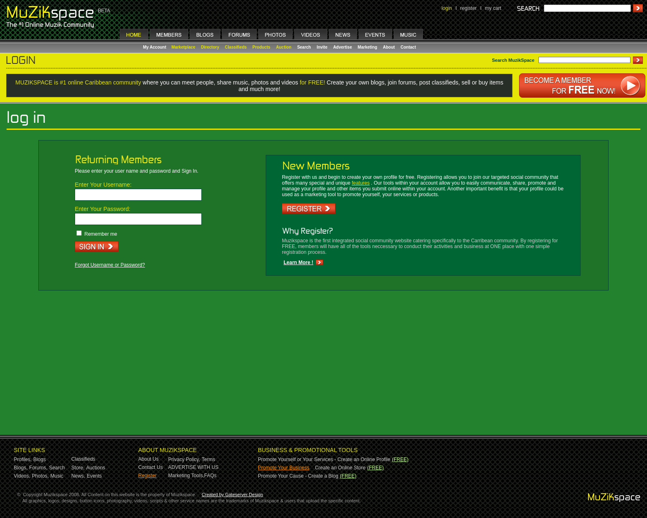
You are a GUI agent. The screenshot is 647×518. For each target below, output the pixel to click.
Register (147, 475)
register (468, 8)
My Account (155, 47)
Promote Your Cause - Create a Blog (298, 476)
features (360, 183)
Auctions (95, 468)
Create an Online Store (340, 468)
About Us (148, 459)
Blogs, (21, 468)
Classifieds (236, 47)
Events (94, 476)
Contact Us (150, 467)
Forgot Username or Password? (110, 265)
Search (304, 47)
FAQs (210, 475)
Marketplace (184, 47)
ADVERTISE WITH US (193, 467)
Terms (208, 459)
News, (78, 476)
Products (261, 47)
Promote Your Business (283, 468)
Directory (210, 47)
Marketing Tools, (186, 475)
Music (56, 476)
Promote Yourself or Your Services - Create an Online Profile (324, 459)
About (389, 47)
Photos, (40, 476)
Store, (78, 468)
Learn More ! (298, 262)
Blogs (39, 459)
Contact (408, 47)
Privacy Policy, (184, 459)
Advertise (342, 47)
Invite (321, 47)
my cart (493, 8)
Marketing (367, 47)
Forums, (38, 468)
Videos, (22, 476)
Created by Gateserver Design (232, 494)
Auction (283, 47)
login (447, 8)
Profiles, (23, 459)
